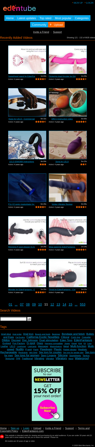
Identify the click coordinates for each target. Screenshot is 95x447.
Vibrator (50, 358)
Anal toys (28, 334)
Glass (40, 343)
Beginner (56, 334)
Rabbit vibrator (70, 349)
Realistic (82, 349)
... (16, 304)
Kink (80, 343)
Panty (36, 349)
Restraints (23, 352)
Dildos (6, 340)
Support (57, 32)
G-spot (31, 343)
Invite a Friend (41, 32)
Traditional (27, 358)
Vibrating (39, 358)
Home (3, 428)
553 (82, 304)
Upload (37, 428)
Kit (85, 343)
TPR (18, 358)
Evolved (7, 343)
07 (22, 304)
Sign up (78, 3)
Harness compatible (54, 343)
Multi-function (78, 346)
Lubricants (32, 346)
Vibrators (61, 358)
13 (58, 304)
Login (89, 3)
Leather (4, 346)
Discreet (16, 340)
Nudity (20, 349)
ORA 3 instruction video (62, 119)
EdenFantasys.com (33, 431)
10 (40, 304)
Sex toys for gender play (73, 353)
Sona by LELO (62, 161)
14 (64, 304)
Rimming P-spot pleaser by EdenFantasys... (21, 247)
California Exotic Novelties (42, 337)
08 (28, 304)
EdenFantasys (83, 340)
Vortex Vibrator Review (62, 204)
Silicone (63, 355)
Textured (9, 358)
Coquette (86, 337)
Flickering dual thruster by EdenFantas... (62, 76)
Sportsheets (75, 355)
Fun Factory (18, 343)
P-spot (28, 349)
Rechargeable (8, 352)
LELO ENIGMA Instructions (21, 161)
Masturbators (56, 346)
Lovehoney (21, 346)
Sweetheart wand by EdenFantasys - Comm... (21, 76)
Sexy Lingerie (48, 355)
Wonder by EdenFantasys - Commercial (21, 289)
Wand (70, 359)
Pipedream (46, 349)
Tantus (86, 355)
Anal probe (17, 334)
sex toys (33, 352)
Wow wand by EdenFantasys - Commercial (62, 247)
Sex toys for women (26, 355)
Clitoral (65, 337)
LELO (12, 346)
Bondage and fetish (73, 334)
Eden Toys (66, 340)
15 (70, 304)
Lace (89, 343)
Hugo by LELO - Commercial (21, 119)
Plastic (58, 349)
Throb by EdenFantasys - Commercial (62, 289)
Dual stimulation (48, 340)
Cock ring (75, 337)
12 (52, 304)
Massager (43, 346)
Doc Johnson (30, 340)
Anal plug (6, 334)
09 (34, 304)
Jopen (67, 343)
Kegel (74, 343)
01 (10, 304)
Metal (66, 346)
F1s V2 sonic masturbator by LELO (21, 204)
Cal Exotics (20, 337)
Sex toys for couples (50, 352)
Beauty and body (42, 334)
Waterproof (82, 358)
